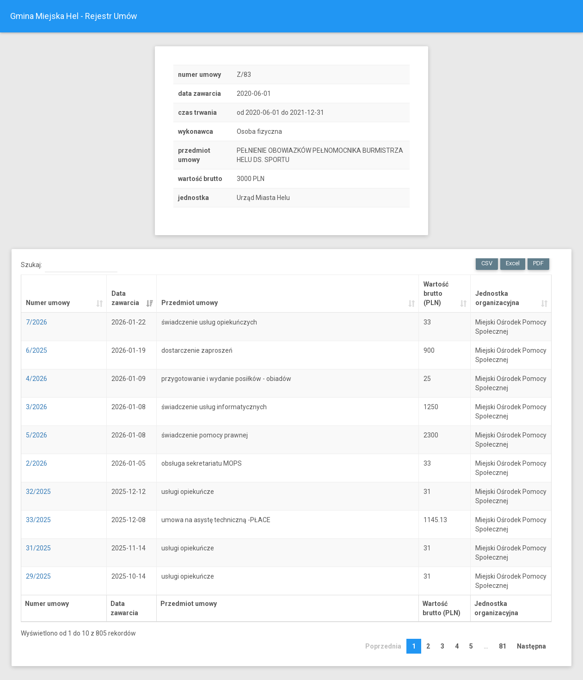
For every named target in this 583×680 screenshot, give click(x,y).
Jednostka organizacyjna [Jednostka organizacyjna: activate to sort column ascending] (497, 298)
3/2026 (36, 407)
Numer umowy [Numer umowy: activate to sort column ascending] (48, 302)
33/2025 (38, 520)
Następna (531, 646)
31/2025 (38, 548)
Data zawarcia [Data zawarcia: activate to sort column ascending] (125, 298)
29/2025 (38, 576)
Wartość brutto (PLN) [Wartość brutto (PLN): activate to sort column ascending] (435, 293)
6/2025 (36, 350)
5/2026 (36, 435)
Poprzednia (383, 646)
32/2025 (38, 491)
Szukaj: (69, 265)
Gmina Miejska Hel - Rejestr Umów (73, 16)
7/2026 (36, 322)
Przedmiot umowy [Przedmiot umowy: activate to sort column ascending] (189, 302)
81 (502, 646)
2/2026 (36, 463)
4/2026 (36, 378)
